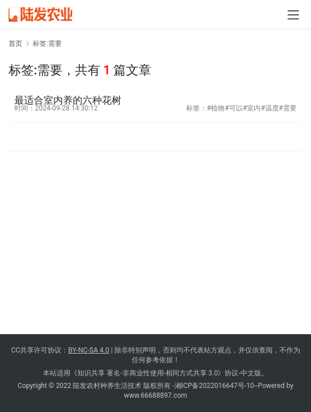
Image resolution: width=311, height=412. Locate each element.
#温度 (269, 108)
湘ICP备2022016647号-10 (214, 386)
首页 (15, 43)
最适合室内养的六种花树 (67, 100)
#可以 (233, 108)
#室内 (252, 108)
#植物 (216, 108)
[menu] (293, 15)
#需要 (288, 108)
